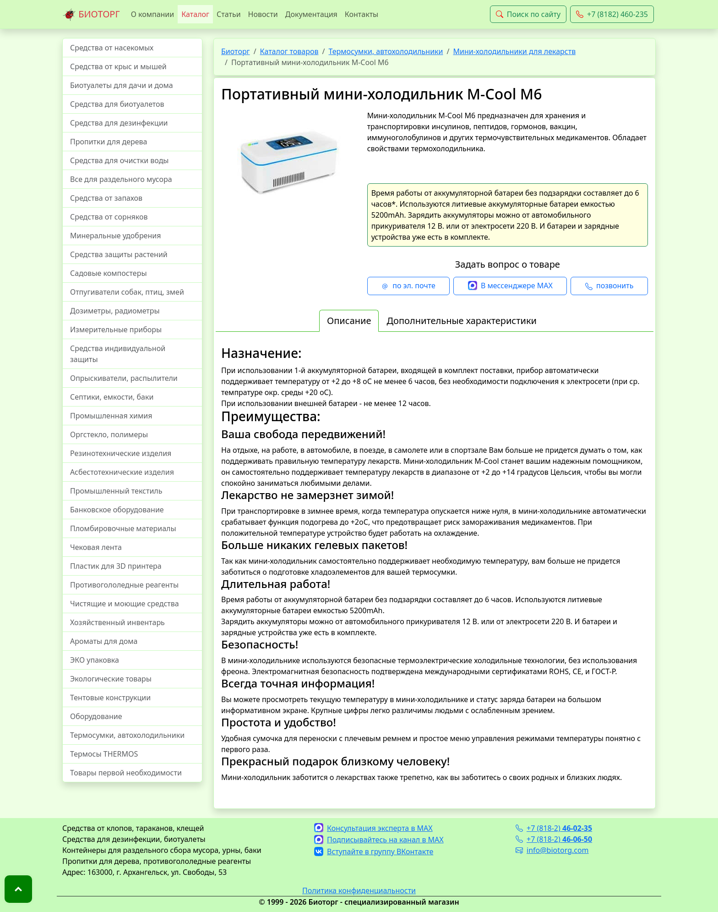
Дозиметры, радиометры (115, 311)
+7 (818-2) (554, 828)
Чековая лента (96, 547)
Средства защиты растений (119, 254)
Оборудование (96, 716)
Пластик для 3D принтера (116, 566)
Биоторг (235, 51)
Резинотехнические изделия (120, 453)
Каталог (195, 14)
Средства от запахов (106, 198)
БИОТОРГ (91, 15)
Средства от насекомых (111, 48)
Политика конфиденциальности (359, 890)
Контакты (361, 14)
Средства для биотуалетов (117, 104)
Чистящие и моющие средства (124, 604)
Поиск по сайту (528, 14)
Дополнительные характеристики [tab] (461, 320)
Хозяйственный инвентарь (117, 622)
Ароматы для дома (104, 641)
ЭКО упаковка (94, 660)
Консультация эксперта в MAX (373, 828)
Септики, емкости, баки (111, 397)
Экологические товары (111, 679)
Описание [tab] (349, 320)
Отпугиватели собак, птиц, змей (127, 292)
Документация (311, 14)
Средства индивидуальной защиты (117, 353)
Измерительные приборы (116, 329)
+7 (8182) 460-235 (612, 14)
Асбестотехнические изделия (122, 472)
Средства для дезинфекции (119, 123)
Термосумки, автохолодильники (127, 735)
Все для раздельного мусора (121, 179)
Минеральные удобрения (115, 236)
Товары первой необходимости (126, 773)
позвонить (609, 285)
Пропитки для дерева (108, 142)
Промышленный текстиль (116, 491)
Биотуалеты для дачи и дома (121, 85)
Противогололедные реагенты (124, 585)
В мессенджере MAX (510, 285)
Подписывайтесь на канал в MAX (379, 840)
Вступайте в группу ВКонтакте (373, 851)
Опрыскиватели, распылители (124, 378)
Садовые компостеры (108, 273)
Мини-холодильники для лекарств (514, 51)
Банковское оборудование (117, 510)
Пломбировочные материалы (123, 528)
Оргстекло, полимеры (109, 434)
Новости (263, 14)
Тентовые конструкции (110, 697)
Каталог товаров (289, 51)
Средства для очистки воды (119, 160)
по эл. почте (408, 285)
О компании (152, 14)
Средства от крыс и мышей (118, 66)
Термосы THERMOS (104, 754)
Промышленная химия (111, 416)
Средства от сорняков (108, 217)
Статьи (229, 14)
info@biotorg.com (552, 850)
